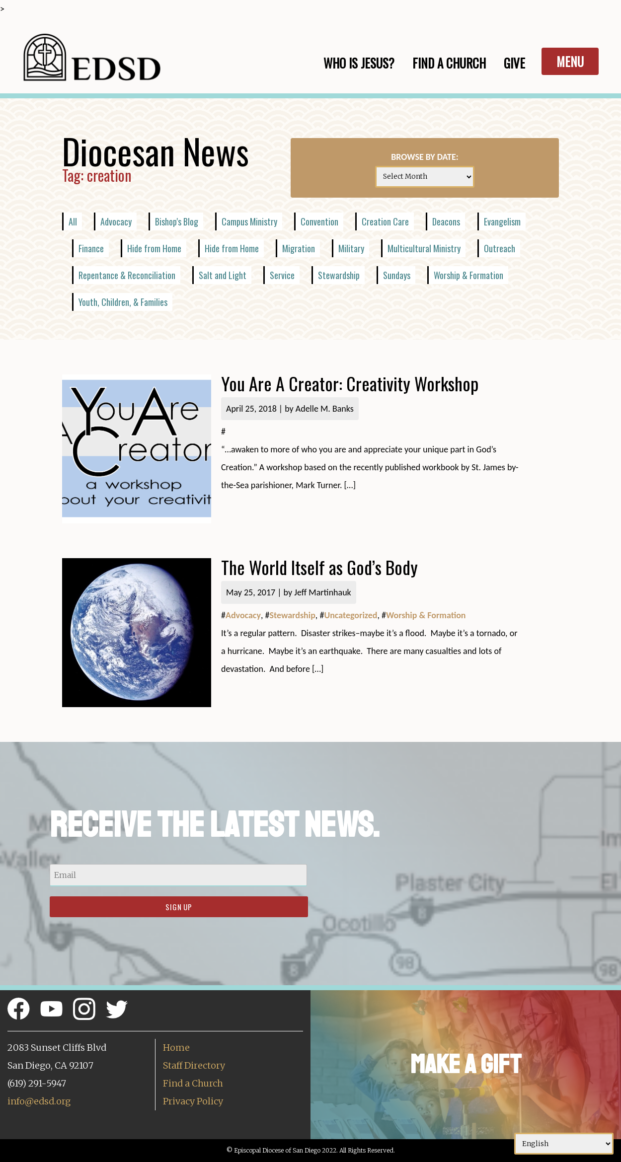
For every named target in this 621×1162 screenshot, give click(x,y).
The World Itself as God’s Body (319, 567)
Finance (91, 248)
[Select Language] (564, 1144)
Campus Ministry (249, 221)
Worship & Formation (468, 275)
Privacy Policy (193, 1101)
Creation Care (385, 221)
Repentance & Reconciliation (126, 275)
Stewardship (339, 275)
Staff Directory (194, 1065)
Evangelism (502, 221)
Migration (298, 248)
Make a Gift (465, 1064)
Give (514, 63)
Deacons (446, 221)
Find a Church (193, 1083)
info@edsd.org (39, 1101)
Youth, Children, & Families (122, 301)
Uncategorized (350, 615)
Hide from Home (154, 248)
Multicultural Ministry (424, 248)
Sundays (396, 275)
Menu (570, 61)
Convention (319, 221)
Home (176, 1047)
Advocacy (116, 221)
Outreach (499, 248)
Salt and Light (222, 275)
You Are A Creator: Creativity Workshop (349, 383)
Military (351, 248)
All (73, 221)
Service (282, 275)
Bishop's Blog (176, 221)
